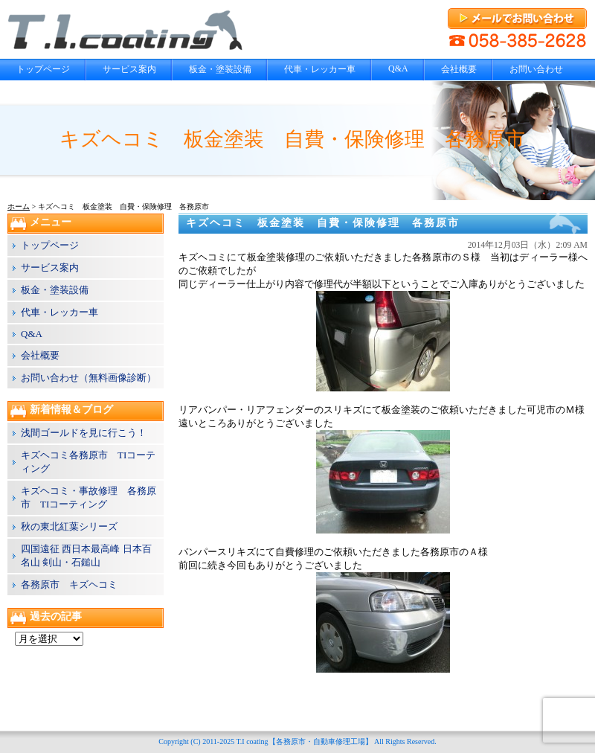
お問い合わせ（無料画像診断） (88, 377)
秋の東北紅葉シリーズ (69, 526)
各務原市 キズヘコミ (69, 584)
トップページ (43, 69)
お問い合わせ (536, 69)
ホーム (18, 206)
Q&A (398, 68)
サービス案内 (129, 69)
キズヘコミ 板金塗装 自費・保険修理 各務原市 (323, 222)
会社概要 (459, 69)
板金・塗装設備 (220, 69)
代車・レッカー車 (320, 69)
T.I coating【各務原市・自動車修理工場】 (304, 741)
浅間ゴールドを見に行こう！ (84, 432)
